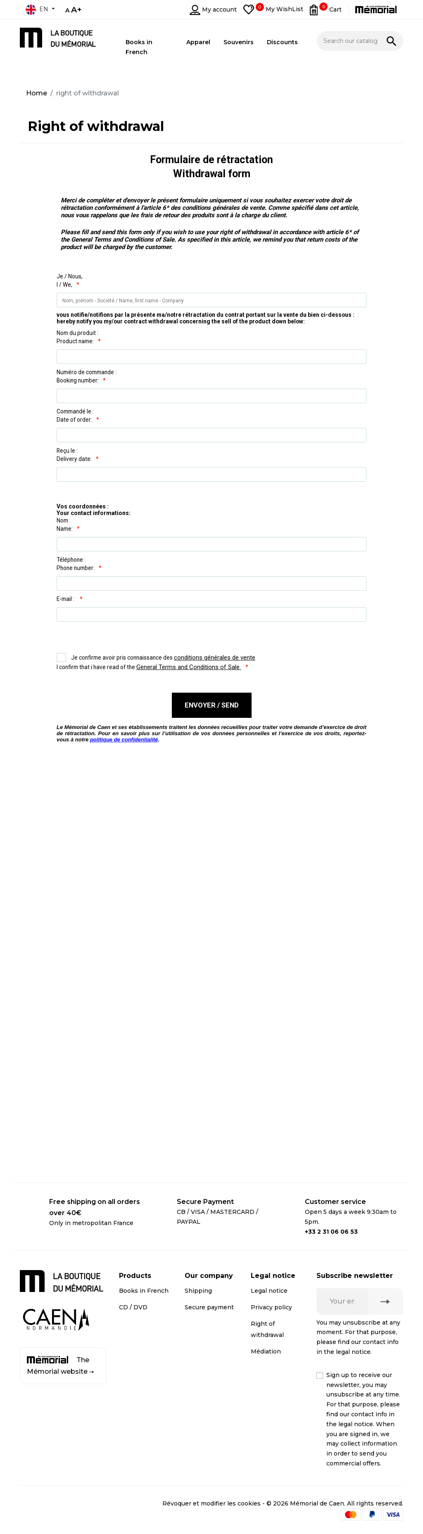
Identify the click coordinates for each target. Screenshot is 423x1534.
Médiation (266, 1351)
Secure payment (209, 1307)
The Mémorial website (60, 1365)
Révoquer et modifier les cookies (211, 1503)
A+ (76, 9)
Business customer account (199, 1335)
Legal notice (269, 1290)
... (211, 651)
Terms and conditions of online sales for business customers (274, 1429)
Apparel (131, 1340)
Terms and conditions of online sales (270, 1379)
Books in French (144, 1290)
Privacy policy (271, 1307)
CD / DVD (133, 1307)
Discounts (134, 1356)
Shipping (198, 1290)
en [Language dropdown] (37, 9)
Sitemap (197, 1379)
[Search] (360, 41)
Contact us (201, 1362)
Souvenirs (134, 1323)
